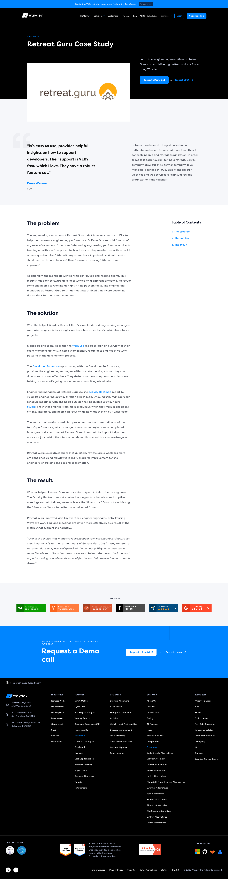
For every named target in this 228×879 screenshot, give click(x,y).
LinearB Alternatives (157, 764)
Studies (32, 406)
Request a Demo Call (154, 80)
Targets (78, 782)
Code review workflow (121, 741)
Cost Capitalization (84, 759)
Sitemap (199, 753)
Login (179, 16)
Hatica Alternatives (156, 776)
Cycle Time (80, 706)
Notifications (81, 788)
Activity (114, 718)
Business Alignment (119, 701)
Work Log (78, 345)
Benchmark (80, 747)
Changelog (200, 741)
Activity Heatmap (100, 392)
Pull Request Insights (85, 712)
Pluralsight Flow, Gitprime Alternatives (166, 782)
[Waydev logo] (32, 16)
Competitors (153, 741)
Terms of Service (97, 870)
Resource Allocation (84, 776)
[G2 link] (65, 850)
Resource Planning (83, 764)
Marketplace (57, 712)
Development (57, 706)
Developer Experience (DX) (87, 724)
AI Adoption (116, 706)
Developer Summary (46, 366)
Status (164, 870)
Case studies (153, 712)
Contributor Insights (84, 741)
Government (57, 724)
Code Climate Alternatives (160, 753)
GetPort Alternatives (157, 817)
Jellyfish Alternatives (157, 759)
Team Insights (81, 730)
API (196, 747)
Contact (151, 706)
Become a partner (155, 736)
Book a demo (201, 718)
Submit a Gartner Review (207, 759)
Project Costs (81, 770)
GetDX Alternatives (156, 770)
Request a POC (183, 80)
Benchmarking (117, 753)
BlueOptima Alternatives (159, 811)
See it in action (176, 652)
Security (131, 870)
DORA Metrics (81, 701)
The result (181, 244)
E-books (199, 712)
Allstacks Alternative (157, 805)
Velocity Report (82, 718)
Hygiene (79, 753)
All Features (152, 724)
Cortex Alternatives (156, 822)
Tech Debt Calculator (205, 724)
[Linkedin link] (15, 870)
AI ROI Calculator (148, 16)
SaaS (53, 730)
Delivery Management (121, 730)
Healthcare (56, 741)
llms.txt (175, 870)
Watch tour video (203, 701)
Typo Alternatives (155, 793)
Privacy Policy (116, 870)
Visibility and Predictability (123, 724)
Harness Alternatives (157, 799)
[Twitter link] (8, 870)
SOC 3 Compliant (148, 870)
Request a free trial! (141, 652)
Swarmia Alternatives (157, 788)
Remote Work (57, 701)
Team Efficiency (117, 736)
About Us (151, 701)
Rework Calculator (204, 730)
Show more (80, 735)
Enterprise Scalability (120, 712)
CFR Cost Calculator (204, 736)
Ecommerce (56, 718)
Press (149, 730)
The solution (182, 238)
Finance (55, 736)
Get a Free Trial (196, 16)
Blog (134, 16)
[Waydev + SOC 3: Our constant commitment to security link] (21, 850)
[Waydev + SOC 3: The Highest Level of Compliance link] (10, 850)
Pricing (126, 16)
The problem (182, 231)
